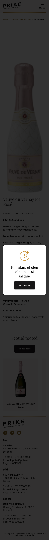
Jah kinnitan (24, 285)
